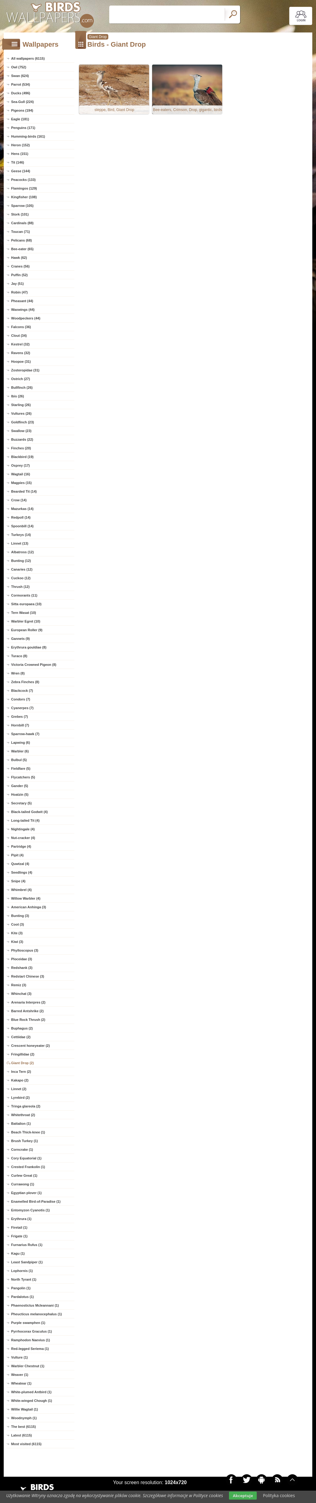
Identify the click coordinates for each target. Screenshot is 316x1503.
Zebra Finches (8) (25, 682)
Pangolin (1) (21, 1288)
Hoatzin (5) (19, 794)
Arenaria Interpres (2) (28, 1002)
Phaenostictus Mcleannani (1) (35, 1305)
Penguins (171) (23, 128)
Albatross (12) (22, 552)
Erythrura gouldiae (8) (28, 647)
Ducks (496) (20, 93)
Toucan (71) (20, 231)
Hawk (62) (19, 257)
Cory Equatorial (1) (26, 1158)
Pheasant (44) (22, 301)
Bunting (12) (21, 561)
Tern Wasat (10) (23, 612)
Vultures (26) (21, 413)
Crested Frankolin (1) (28, 1167)
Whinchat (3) (21, 994)
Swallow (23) (21, 431)
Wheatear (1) (21, 1383)
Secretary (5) (21, 803)
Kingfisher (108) (24, 197)
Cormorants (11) (24, 595)
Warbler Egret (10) (25, 621)
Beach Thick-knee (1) (28, 1132)
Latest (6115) (21, 1435)
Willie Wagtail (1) (24, 1409)
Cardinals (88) (22, 223)
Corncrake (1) (22, 1149)
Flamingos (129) (24, 188)
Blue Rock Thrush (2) (28, 1019)
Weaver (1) (19, 1375)
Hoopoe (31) (21, 361)
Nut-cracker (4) (23, 838)
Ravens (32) (20, 353)
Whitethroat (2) (23, 1115)
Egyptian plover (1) (26, 1193)
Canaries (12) (21, 569)
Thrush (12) (20, 587)
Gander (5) (19, 786)
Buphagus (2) (22, 1028)
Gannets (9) (20, 638)
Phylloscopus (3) (24, 950)
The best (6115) (23, 1426)
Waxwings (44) (23, 309)
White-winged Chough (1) (31, 1400)
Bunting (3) (20, 916)
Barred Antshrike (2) (27, 1011)
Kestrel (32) (20, 344)
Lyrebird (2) (20, 1097)
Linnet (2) (19, 1089)
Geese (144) (20, 171)
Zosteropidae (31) (25, 370)
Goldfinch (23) (22, 422)
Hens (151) (19, 154)
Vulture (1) (19, 1357)
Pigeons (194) (22, 110)
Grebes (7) (19, 716)
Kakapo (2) (19, 1080)
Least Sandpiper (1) (27, 1262)
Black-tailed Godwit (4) (29, 812)
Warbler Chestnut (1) (27, 1366)
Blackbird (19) (22, 457)
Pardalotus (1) (22, 1297)
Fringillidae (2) (22, 1054)
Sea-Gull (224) (22, 102)
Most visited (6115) (26, 1444)
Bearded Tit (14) (24, 491)
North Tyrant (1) (23, 1279)
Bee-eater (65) (22, 249)
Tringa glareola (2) (25, 1106)
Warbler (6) (20, 751)
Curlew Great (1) (24, 1175)
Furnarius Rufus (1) (26, 1245)
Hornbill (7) (20, 725)
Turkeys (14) (21, 535)
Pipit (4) (17, 855)
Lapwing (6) (20, 742)
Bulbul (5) (19, 760)
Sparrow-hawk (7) (25, 734)
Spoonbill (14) (22, 526)
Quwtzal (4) (20, 864)
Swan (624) (20, 76)
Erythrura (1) (21, 1219)
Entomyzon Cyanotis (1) (30, 1210)
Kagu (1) (18, 1253)
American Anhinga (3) (28, 907)
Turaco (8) (19, 656)
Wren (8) (18, 673)
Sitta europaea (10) (26, 604)
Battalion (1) (21, 1123)
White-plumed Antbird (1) (31, 1392)
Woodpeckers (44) (25, 318)
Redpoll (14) (21, 517)
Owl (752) (18, 67)
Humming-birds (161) (28, 136)
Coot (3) (17, 924)
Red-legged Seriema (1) (30, 1349)
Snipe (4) (18, 881)
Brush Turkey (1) (24, 1141)
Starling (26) (21, 405)
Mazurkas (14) (22, 509)
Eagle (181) (20, 119)
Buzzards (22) (22, 439)
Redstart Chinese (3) (27, 976)
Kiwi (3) (17, 942)
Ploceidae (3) (21, 959)
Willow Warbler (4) (25, 898)
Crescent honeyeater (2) (30, 1045)
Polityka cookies (279, 1495)
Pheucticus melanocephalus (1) (36, 1314)
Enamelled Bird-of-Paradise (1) (35, 1201)
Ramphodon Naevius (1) (30, 1340)
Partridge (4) (21, 846)
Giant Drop (98, 37)
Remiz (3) (18, 985)
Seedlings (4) (21, 872)
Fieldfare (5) (20, 768)
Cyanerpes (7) (22, 708)
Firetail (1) (19, 1227)
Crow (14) (19, 500)
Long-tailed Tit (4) (25, 820)
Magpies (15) (21, 483)
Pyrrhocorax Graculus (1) (31, 1331)
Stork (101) (20, 214)
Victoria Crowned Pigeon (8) (33, 664)
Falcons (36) (21, 327)
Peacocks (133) (23, 180)
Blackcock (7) (22, 690)
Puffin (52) (19, 275)
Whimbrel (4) (21, 890)
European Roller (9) (26, 630)
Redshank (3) (21, 968)
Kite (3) (17, 933)
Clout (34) (19, 335)
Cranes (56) (20, 266)
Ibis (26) (17, 396)
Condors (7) (20, 699)
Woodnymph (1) (24, 1418)
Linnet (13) (19, 543)
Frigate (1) (19, 1236)
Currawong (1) (22, 1184)
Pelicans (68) (21, 240)
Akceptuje (243, 1495)
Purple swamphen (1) (28, 1323)
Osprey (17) (20, 465)
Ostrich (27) (20, 379)
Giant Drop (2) (22, 1063)
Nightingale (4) (23, 829)
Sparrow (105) (22, 206)
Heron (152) (20, 145)
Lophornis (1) (22, 1271)
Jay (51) (17, 283)
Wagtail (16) (20, 474)
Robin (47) (19, 292)
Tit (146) (17, 162)
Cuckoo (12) (21, 578)
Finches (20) (21, 448)
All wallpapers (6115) (28, 58)
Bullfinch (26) (22, 387)
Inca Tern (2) (21, 1071)
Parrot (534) (20, 84)
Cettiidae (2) (21, 1037)
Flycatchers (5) (23, 777)
